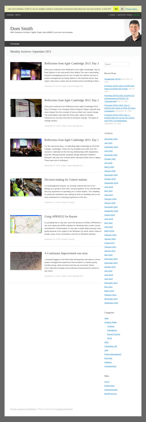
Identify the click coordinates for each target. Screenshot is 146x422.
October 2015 (110, 267)
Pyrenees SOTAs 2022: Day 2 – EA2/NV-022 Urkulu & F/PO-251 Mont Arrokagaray (119, 108)
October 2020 (110, 159)
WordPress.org (110, 394)
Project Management (75, 86)
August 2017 (109, 243)
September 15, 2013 (52, 239)
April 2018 (108, 227)
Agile (64, 86)
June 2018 (108, 219)
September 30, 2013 (52, 86)
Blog (137, 15)
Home (112, 15)
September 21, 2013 (52, 202)
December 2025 (111, 139)
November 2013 (111, 299)
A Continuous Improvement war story (66, 253)
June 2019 (108, 187)
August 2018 (109, 215)
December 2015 (111, 259)
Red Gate (108, 358)
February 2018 (110, 235)
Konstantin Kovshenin (64, 409)
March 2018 (109, 231)
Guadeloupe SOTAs (112, 79)
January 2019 (110, 203)
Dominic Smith (14, 15)
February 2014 (110, 295)
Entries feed (109, 386)
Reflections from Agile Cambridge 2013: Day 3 (71, 63)
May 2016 (108, 255)
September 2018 (111, 211)
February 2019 (110, 199)
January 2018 (110, 239)
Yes (116, 9)
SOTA (109, 338)
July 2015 (108, 271)
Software (108, 362)
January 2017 (110, 251)
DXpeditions (112, 330)
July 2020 (108, 163)
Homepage (14, 44)
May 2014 (108, 287)
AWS (106, 342)
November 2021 (111, 155)
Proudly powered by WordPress (23, 409)
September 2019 (111, 183)
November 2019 (111, 175)
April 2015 (108, 279)
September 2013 (111, 303)
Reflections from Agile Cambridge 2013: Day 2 (71, 100)
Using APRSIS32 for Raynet (60, 216)
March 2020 (109, 167)
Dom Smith (21, 28)
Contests (110, 326)
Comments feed (110, 390)
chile (106, 350)
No (122, 9)
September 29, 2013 (52, 126)
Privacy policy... (131, 9)
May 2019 (108, 191)
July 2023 (108, 143)
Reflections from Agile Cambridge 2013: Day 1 (71, 139)
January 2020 (110, 171)
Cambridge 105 (110, 346)
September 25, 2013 (52, 166)
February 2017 (110, 247)
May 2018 (108, 223)
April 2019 (108, 195)
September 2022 (111, 147)
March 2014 (109, 291)
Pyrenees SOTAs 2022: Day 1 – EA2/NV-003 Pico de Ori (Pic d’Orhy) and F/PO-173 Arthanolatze (119, 118)
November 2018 (111, 207)
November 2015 (111, 263)
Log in (106, 382)
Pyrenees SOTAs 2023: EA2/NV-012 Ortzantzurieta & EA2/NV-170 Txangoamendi (119, 98)
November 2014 (111, 283)
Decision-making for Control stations (65, 179)
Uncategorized (110, 366)
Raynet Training (68, 202)
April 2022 (108, 151)
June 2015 (108, 275)
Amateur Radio (124, 15)
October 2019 (110, 179)
